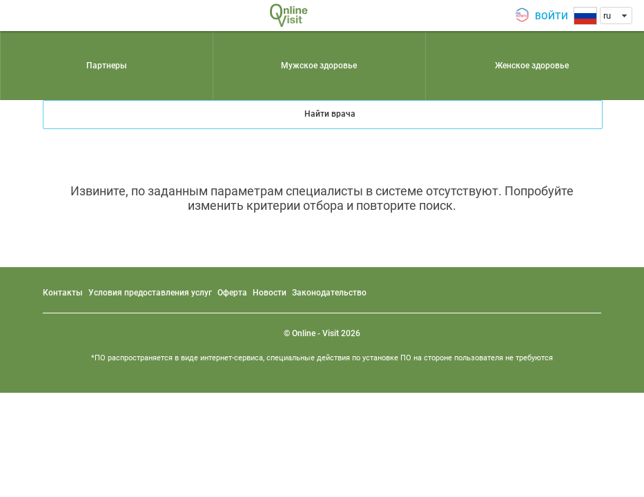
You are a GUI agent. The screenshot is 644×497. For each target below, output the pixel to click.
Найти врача (329, 114)
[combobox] (616, 15)
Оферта (232, 293)
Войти (551, 15)
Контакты (63, 293)
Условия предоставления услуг (150, 293)
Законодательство (329, 293)
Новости (269, 293)
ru (607, 15)
